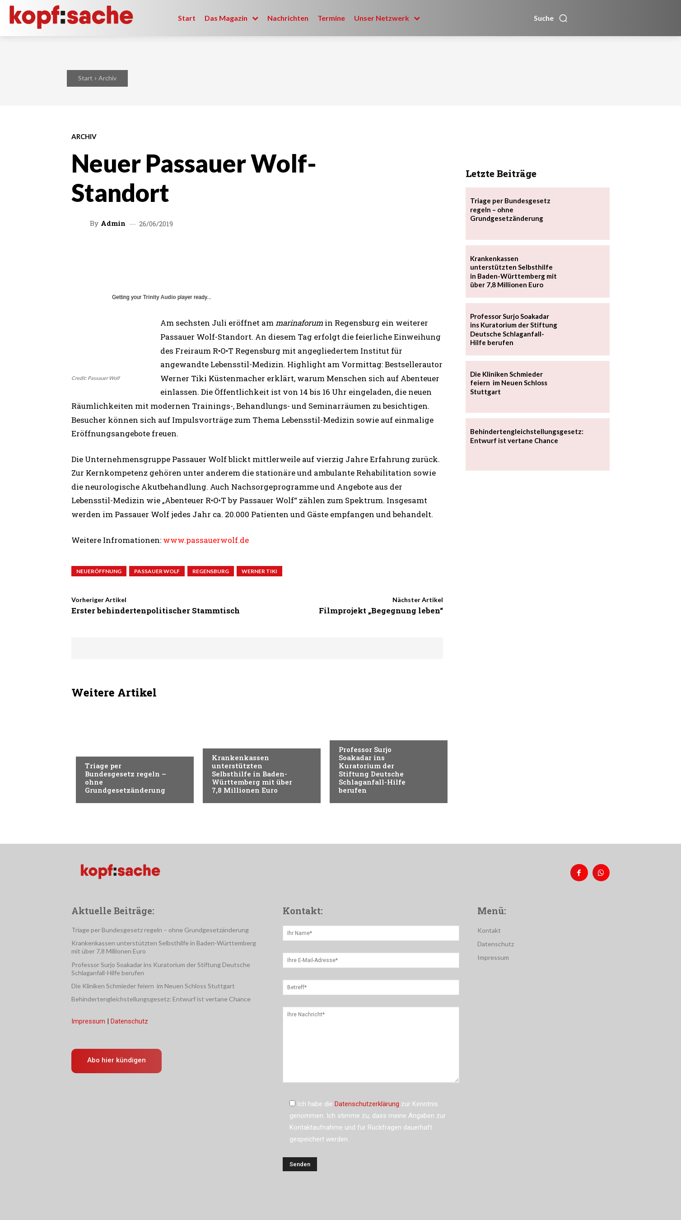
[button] (551, 18)
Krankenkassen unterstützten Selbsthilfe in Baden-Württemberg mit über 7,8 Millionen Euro (252, 774)
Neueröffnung (98, 571)
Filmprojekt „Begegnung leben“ (381, 610)
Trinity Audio (159, 297)
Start (85, 78)
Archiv (107, 78)
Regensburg (210, 571)
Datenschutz (129, 1021)
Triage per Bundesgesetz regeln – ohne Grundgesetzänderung (125, 778)
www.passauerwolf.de (206, 540)
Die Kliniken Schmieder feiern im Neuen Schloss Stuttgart (508, 383)
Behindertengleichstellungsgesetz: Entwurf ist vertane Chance (526, 435)
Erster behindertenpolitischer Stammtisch (155, 610)
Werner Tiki (259, 571)
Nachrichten (105, 747)
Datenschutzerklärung (367, 1104)
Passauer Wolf (157, 571)
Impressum (88, 1021)
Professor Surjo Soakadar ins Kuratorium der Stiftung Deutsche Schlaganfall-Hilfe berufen (372, 770)
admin (113, 223)
